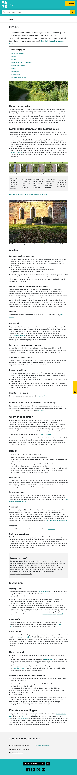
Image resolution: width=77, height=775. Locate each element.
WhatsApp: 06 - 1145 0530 (20, 749)
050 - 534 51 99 (54, 567)
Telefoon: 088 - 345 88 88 (20, 745)
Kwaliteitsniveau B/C (18, 53)
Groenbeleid (15, 75)
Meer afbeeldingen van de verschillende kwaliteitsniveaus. (28, 194)
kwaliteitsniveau (23, 718)
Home (11, 19)
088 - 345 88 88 (26, 716)
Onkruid (14, 59)
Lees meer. (42, 410)
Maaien (13, 56)
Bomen (13, 68)
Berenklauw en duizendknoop (21, 62)
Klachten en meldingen (19, 78)
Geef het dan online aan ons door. (56, 520)
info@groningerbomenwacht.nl (34, 567)
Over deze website (31, 763)
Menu (71, 3)
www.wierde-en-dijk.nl (23, 637)
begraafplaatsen (16, 152)
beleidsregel (48, 660)
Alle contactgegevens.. (42, 745)
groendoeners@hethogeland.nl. (52, 614)
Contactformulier (17, 753)
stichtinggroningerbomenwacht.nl (21, 574)
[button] (72, 12)
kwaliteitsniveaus (43, 591)
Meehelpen (15, 71)
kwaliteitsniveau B (19, 335)
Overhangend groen (18, 65)
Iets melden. (43, 396)
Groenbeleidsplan (19, 668)
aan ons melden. (46, 434)
